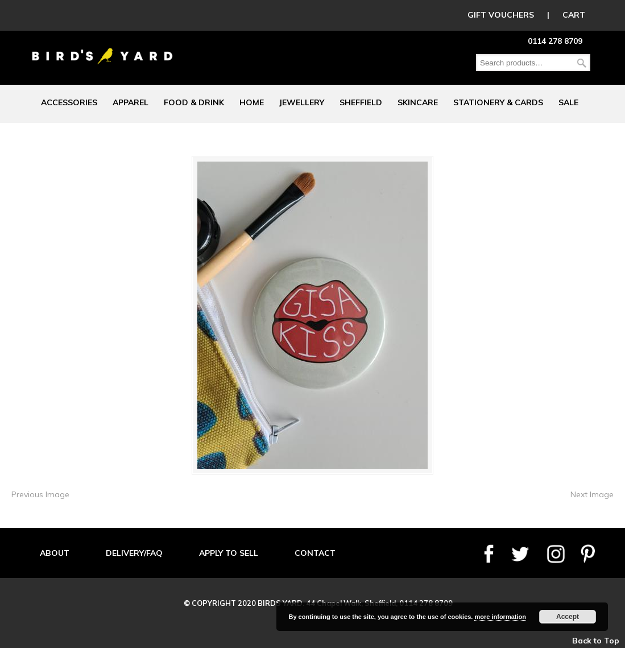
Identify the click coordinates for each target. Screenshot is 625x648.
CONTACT (315, 553)
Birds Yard (102, 48)
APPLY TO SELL (228, 553)
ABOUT (54, 553)
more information (499, 616)
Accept (567, 617)
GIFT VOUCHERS (500, 15)
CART (573, 15)
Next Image (592, 494)
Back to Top (595, 640)
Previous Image (40, 494)
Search (582, 63)
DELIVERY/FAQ (134, 553)
